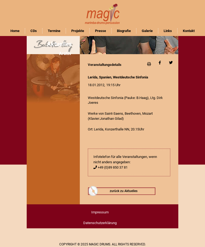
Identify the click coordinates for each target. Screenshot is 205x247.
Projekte (77, 31)
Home (14, 31)
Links (168, 31)
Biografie (124, 31)
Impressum (100, 212)
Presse (100, 31)
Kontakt (189, 31)
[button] (149, 64)
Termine (54, 31)
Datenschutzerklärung (100, 223)
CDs (33, 31)
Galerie (147, 31)
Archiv (65, 53)
